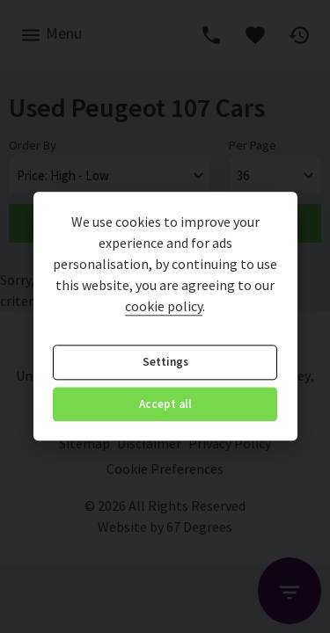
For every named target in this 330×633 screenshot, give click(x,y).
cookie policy (163, 307)
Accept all (165, 404)
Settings (165, 362)
